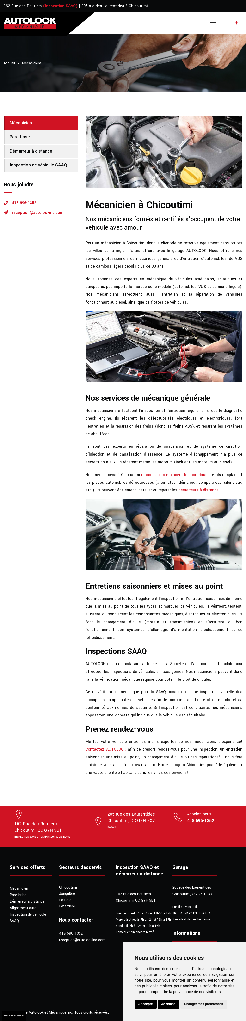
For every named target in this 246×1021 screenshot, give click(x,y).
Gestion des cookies (14, 1015)
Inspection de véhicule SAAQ (38, 165)
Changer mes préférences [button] (203, 1004)
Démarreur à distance (31, 151)
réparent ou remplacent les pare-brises (176, 474)
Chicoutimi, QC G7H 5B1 (136, 900)
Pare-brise (20, 137)
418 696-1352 (24, 203)
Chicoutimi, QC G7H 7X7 (192, 894)
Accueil (9, 63)
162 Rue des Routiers (23, 6)
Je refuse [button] (168, 1004)
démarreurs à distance (198, 490)
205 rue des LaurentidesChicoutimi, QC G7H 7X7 (131, 817)
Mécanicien (21, 123)
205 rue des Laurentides (191, 887)
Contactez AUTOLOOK (106, 749)
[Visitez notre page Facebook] (235, 22)
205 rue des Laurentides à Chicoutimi (114, 6)
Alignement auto (23, 908)
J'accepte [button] (145, 1004)
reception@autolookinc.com (37, 212)
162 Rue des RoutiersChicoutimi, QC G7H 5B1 (38, 827)
